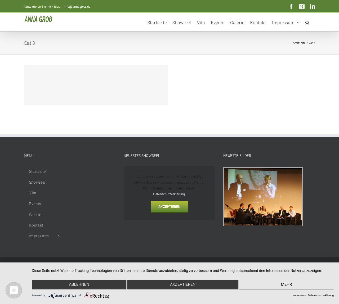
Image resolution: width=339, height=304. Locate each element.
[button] (307, 22)
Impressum (299, 295)
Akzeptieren (169, 206)
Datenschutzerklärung (169, 194)
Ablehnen (77, 285)
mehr (288, 285)
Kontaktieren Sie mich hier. (42, 6)
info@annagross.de (77, 6)
